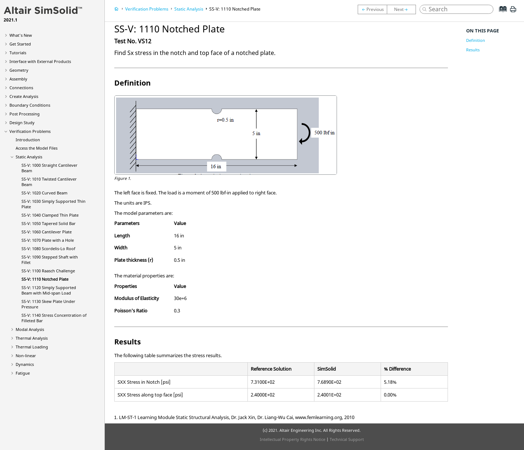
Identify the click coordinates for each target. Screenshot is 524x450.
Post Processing (24, 114)
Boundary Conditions (29, 105)
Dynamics (25, 364)
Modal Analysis (30, 329)
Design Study (22, 122)
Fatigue (23, 373)
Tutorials (17, 52)
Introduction (28, 139)
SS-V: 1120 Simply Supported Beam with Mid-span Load (48, 290)
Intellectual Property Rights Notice (292, 439)
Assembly (18, 79)
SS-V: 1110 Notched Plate (44, 279)
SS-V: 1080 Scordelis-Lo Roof (48, 248)
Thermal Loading (32, 347)
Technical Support (347, 439)
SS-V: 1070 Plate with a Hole (47, 240)
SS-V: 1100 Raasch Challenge (48, 270)
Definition (475, 40)
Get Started (20, 44)
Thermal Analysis (32, 338)
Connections (21, 87)
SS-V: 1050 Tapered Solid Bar (48, 223)
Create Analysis (23, 96)
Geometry (18, 70)
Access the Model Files (36, 148)
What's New (20, 35)
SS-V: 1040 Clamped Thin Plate (50, 215)
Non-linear (26, 355)
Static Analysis (29, 156)
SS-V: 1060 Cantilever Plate (46, 231)
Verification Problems (30, 131)
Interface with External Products (40, 61)
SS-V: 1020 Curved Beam (44, 193)
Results (473, 49)
